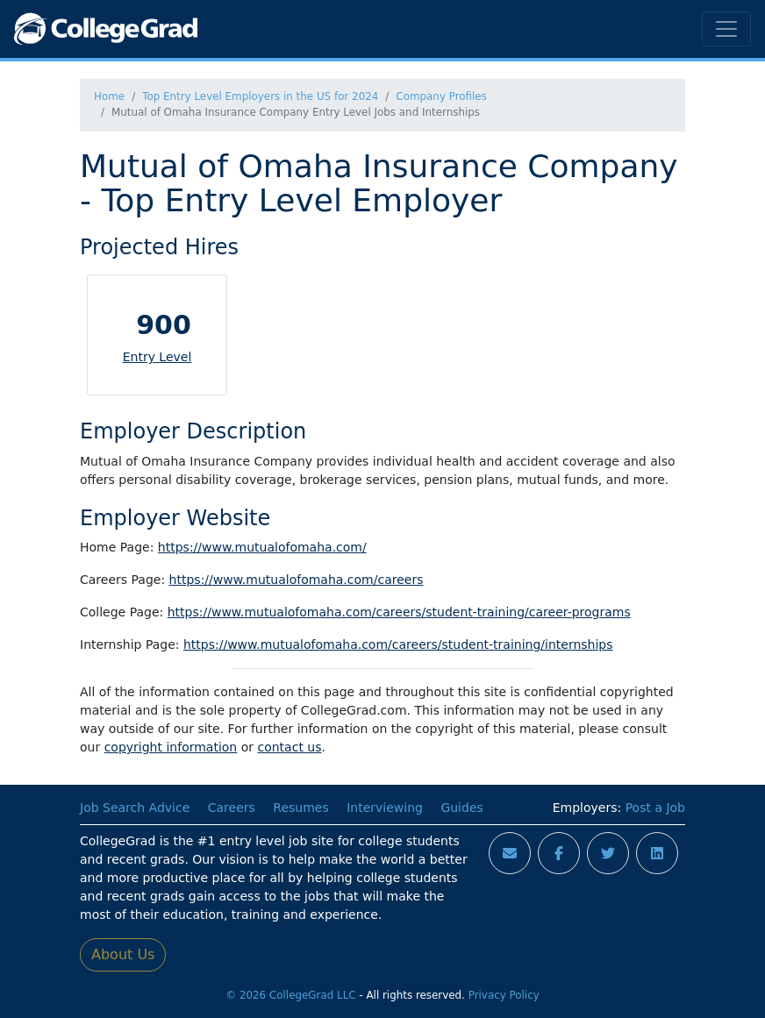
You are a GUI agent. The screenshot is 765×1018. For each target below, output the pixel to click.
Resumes (300, 808)
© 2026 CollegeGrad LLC (290, 995)
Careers (231, 808)
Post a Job (655, 808)
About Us (122, 954)
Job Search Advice (134, 808)
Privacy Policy (504, 995)
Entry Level (157, 357)
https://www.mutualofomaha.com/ (262, 547)
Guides (461, 808)
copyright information (171, 747)
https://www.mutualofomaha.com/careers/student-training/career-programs (399, 612)
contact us (289, 747)
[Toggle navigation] (726, 28)
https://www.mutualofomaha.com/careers (296, 580)
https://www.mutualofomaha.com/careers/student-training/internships (398, 644)
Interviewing (385, 808)
